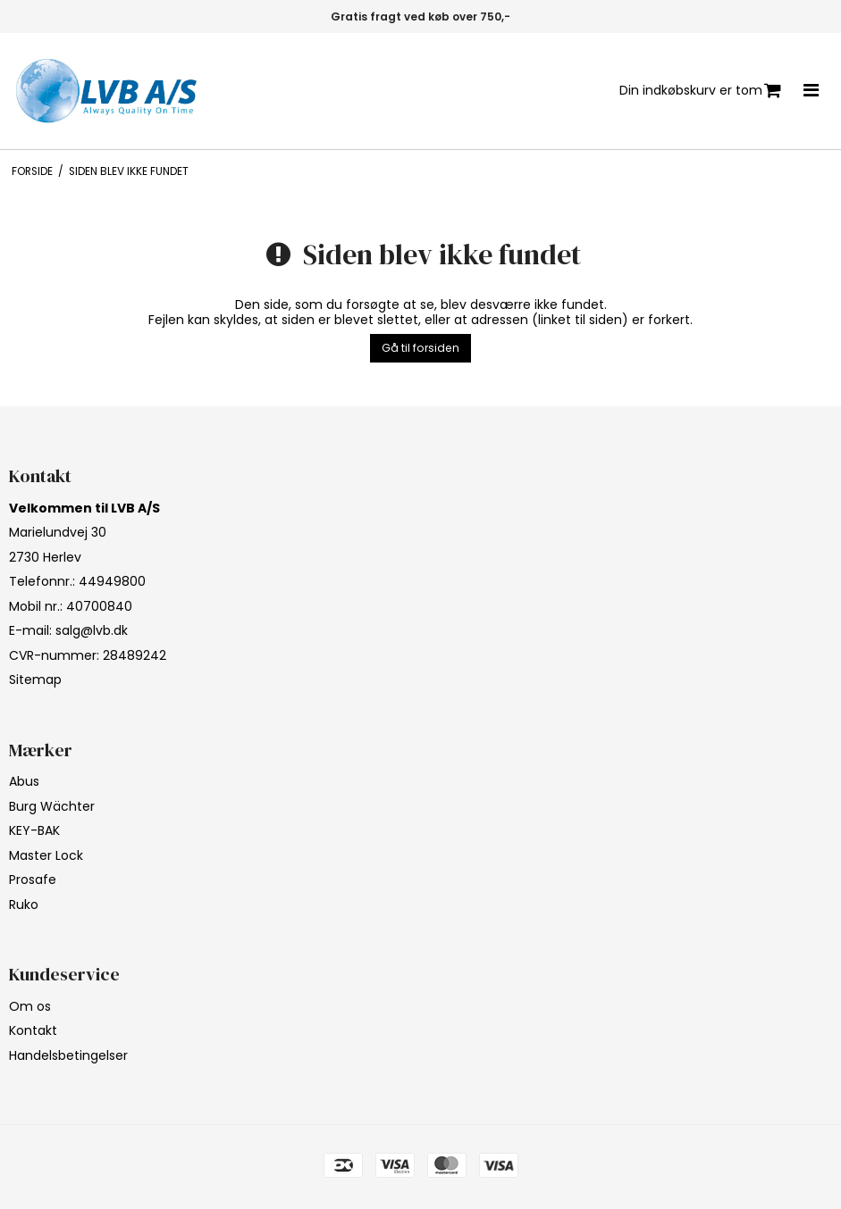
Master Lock (46, 855)
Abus (24, 781)
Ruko (23, 904)
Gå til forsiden (420, 347)
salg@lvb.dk (91, 630)
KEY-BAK (34, 830)
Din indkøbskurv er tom (700, 90)
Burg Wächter (52, 806)
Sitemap (35, 679)
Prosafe (32, 879)
